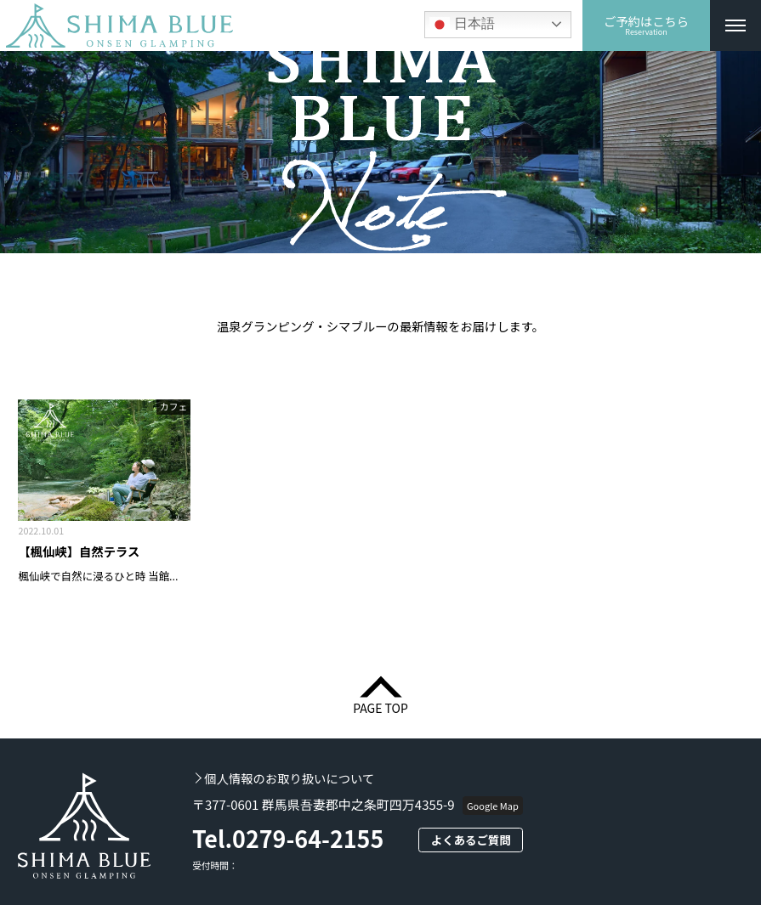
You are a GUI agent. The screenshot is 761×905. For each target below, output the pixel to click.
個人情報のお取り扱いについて (289, 778)
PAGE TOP (380, 706)
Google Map (493, 805)
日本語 (461, 24)
